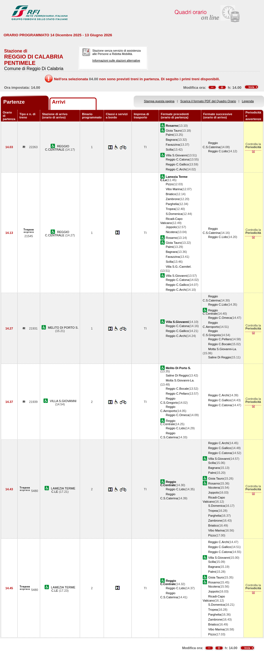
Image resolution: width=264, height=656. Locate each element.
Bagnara (171, 139)
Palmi (170, 134)
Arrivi (58, 102)
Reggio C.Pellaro (219, 339)
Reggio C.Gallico (177, 164)
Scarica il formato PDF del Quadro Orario (208, 101)
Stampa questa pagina (159, 101)
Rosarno (171, 237)
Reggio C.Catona (177, 159)
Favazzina (173, 144)
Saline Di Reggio (219, 357)
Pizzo (169, 184)
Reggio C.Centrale (210, 312)
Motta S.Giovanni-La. (222, 349)
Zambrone (173, 199)
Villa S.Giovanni (176, 155)
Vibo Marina (174, 189)
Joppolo (171, 227)
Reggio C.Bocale (219, 344)
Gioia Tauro (173, 130)
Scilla (169, 149)
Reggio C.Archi (176, 169)
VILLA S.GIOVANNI (63, 401)
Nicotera (171, 232)
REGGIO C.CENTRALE (57, 148)
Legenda (248, 101)
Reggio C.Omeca (220, 317)
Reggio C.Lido (217, 151)
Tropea (170, 209)
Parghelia (172, 204)
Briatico (171, 194)
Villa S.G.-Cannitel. (178, 266)
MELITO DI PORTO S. (63, 327)
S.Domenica (174, 213)
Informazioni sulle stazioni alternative (116, 60)
